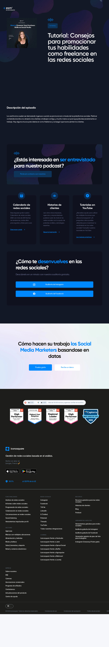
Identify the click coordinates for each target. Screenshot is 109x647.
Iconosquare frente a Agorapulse (52, 552)
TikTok (42, 507)
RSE (6, 575)
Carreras (8, 578)
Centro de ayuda (11, 596)
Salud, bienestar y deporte (15, 545)
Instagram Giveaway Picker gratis (87, 542)
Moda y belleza (11, 542)
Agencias (8, 531)
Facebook (44, 504)
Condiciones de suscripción (72, 611)
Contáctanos (10, 589)
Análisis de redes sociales (14, 500)
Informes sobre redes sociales (16, 504)
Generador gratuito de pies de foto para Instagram (88, 537)
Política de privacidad (93, 611)
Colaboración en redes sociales (16, 511)
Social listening (10, 518)
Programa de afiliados (13, 586)
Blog (77, 509)
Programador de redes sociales (16, 507)
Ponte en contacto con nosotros (32, 174)
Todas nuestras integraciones (51, 529)
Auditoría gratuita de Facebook (86, 533)
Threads (43, 521)
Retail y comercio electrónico (15, 549)
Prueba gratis (40, 367)
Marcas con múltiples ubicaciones (17, 535)
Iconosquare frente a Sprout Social (53, 545)
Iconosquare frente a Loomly (50, 560)
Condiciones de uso (51, 611)
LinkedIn (43, 511)
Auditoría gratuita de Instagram (86, 529)
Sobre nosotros (11, 571)
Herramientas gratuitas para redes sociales (87, 525)
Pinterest (43, 518)
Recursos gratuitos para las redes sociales (87, 501)
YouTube (43, 525)
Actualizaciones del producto (16, 593)
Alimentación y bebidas (13, 538)
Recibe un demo (67, 367)
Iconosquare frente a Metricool (51, 556)
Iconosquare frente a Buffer (50, 549)
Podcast (78, 513)
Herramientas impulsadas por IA (16, 521)
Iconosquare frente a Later (50, 542)
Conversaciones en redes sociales (18, 514)
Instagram (44, 500)
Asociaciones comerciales (14, 582)
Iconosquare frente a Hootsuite (51, 538)
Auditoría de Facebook (55, 294)
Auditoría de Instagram (54, 284)
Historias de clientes (82, 505)
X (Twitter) (44, 514)
